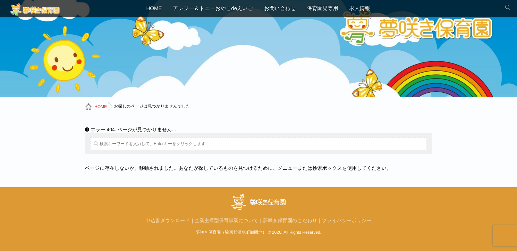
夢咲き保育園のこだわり (290, 220)
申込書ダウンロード (168, 220)
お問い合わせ (280, 8)
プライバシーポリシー (347, 220)
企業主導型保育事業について (226, 220)
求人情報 (359, 8)
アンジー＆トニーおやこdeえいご (213, 8)
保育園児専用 (322, 8)
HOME (154, 8)
